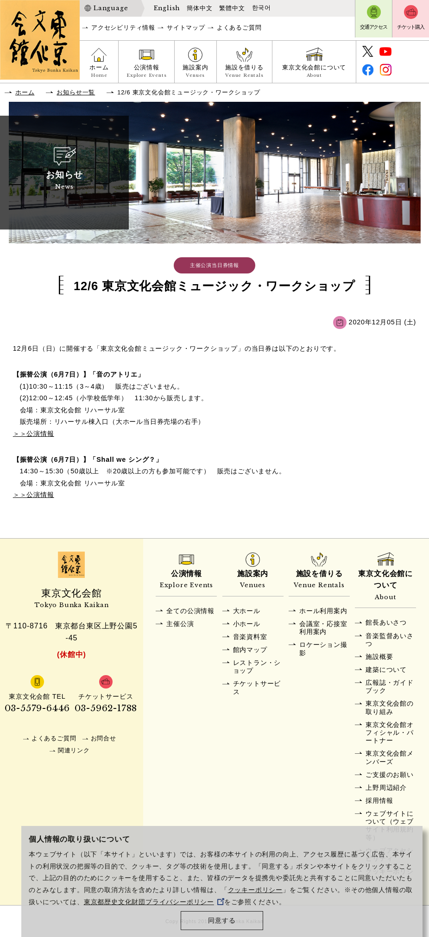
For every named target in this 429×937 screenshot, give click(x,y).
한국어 (261, 8)
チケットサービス (257, 687)
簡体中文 (199, 8)
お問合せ (103, 738)
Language (111, 8)
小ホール (246, 623)
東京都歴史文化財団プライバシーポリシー (154, 902)
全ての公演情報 (190, 610)
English (167, 8)
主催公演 (180, 623)
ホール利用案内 (323, 610)
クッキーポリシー (255, 890)
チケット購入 (410, 27)
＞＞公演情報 (33, 433)
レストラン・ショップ (257, 666)
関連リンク (74, 750)
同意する (221, 920)
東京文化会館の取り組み (390, 707)
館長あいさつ (386, 622)
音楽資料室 (250, 636)
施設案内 (195, 72)
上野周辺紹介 (386, 787)
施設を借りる (244, 72)
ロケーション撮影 (323, 648)
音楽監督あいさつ (390, 639)
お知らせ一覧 (76, 92)
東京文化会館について (314, 72)
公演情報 (146, 72)
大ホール (246, 610)
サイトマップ (186, 27)
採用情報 (379, 800)
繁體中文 (232, 8)
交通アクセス (373, 27)
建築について (386, 669)
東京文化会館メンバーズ (390, 757)
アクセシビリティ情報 (123, 27)
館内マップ (250, 649)
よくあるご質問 (239, 27)
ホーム (99, 72)
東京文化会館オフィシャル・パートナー (390, 733)
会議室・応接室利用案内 (323, 627)
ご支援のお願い (390, 774)
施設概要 (379, 656)
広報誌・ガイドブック (390, 686)
